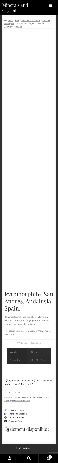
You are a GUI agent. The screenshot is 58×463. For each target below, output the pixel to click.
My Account (9, 458)
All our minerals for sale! (25, 397)
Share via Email (16, 421)
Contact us (24, 448)
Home (10, 20)
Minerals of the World (30, 20)
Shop (17, 20)
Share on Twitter (17, 409)
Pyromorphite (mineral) (20, 400)
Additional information (29, 342)
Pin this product (16, 417)
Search (29, 458)
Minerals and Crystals (15, 7)
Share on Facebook (18, 413)
